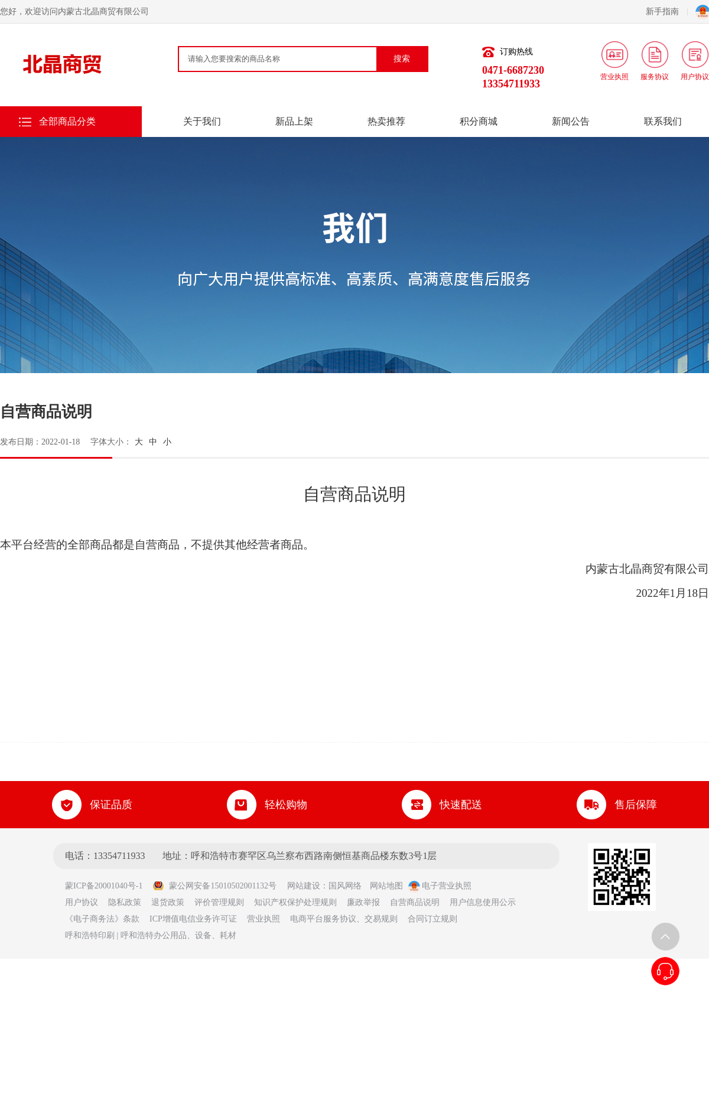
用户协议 (81, 902)
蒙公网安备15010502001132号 (214, 885)
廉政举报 (363, 902)
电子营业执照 (440, 885)
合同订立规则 (432, 918)
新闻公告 (571, 121)
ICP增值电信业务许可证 (193, 918)
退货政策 (167, 902)
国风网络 (345, 885)
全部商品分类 (67, 121)
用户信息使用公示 (483, 902)
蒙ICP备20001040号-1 (108, 885)
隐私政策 (124, 902)
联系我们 (663, 121)
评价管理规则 (219, 902)
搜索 (401, 58)
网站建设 (303, 885)
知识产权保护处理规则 (295, 902)
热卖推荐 (386, 121)
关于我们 (202, 121)
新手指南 (667, 11)
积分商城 (478, 121)
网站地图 (386, 885)
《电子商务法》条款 (102, 918)
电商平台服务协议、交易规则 (344, 918)
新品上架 (294, 121)
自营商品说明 (415, 902)
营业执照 (263, 918)
